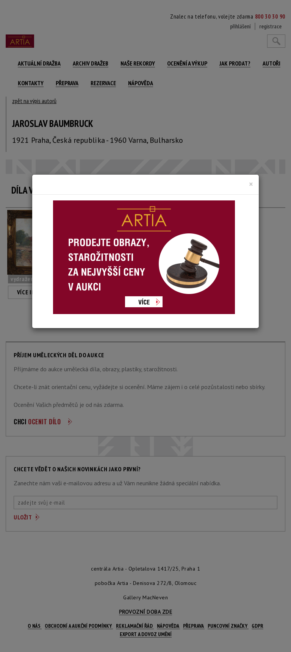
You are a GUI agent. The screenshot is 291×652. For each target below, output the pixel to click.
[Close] (251, 184)
